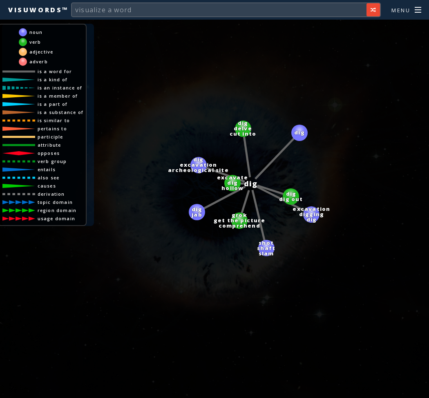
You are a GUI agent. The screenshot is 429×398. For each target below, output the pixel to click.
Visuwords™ (38, 9)
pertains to (52, 128)
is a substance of (60, 112)
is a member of (58, 96)
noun (36, 32)
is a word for (55, 71)
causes (47, 186)
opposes (49, 153)
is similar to (54, 120)
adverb (38, 61)
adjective (41, 52)
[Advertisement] (214, 388)
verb (35, 42)
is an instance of (60, 88)
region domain (57, 210)
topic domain (55, 202)
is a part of (52, 104)
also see (49, 177)
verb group (52, 161)
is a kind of (52, 79)
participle (50, 137)
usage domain (56, 218)
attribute (49, 145)
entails (47, 169)
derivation (51, 194)
